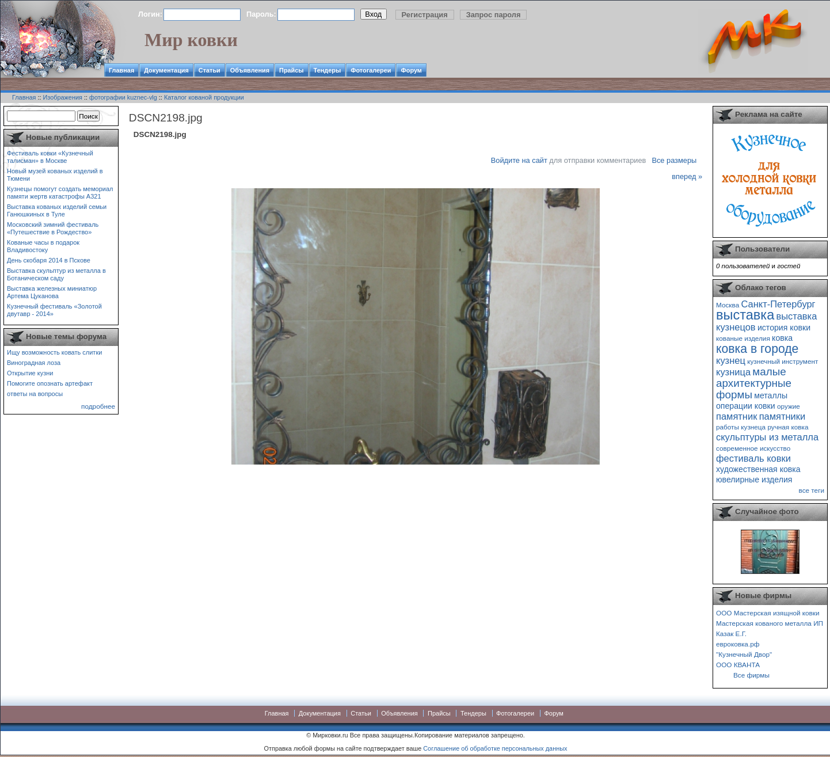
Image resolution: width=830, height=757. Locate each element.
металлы (770, 395)
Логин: (150, 14)
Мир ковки (191, 39)
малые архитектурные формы (753, 383)
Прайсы (291, 70)
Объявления (249, 70)
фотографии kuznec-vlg (123, 97)
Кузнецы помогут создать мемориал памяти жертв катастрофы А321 (60, 192)
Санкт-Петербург (778, 304)
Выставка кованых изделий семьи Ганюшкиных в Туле (56, 210)
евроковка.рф (737, 644)
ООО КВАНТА (738, 664)
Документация (166, 70)
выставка (745, 314)
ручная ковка (787, 427)
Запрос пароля (493, 14)
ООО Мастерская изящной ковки (768, 613)
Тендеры (327, 70)
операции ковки (745, 405)
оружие (788, 406)
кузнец (730, 360)
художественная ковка (758, 469)
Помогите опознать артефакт (50, 383)
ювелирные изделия (754, 479)
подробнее (98, 406)
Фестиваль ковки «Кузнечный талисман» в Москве (50, 157)
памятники (782, 416)
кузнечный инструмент (782, 361)
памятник (736, 416)
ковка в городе (757, 348)
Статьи (209, 70)
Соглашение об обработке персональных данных (495, 748)
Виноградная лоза (33, 362)
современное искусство (753, 448)
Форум (411, 70)
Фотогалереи (371, 70)
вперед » (687, 176)
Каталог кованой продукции (204, 97)
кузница (733, 372)
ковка (782, 338)
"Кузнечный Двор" (744, 654)
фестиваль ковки (753, 458)
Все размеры (674, 160)
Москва (727, 305)
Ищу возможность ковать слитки (54, 352)
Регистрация (425, 14)
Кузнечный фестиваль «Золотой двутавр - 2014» (54, 310)
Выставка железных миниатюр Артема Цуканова (52, 292)
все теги (811, 490)
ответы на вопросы (35, 393)
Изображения (62, 97)
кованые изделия (743, 338)
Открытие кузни (30, 373)
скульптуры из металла (767, 437)
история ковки (783, 327)
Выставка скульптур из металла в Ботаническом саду (56, 274)
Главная (121, 70)
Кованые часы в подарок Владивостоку (43, 246)
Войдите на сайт (519, 160)
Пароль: (261, 14)
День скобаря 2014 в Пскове (48, 260)
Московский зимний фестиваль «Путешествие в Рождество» (52, 228)
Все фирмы (751, 675)
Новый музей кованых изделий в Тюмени (55, 175)
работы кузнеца (741, 427)
